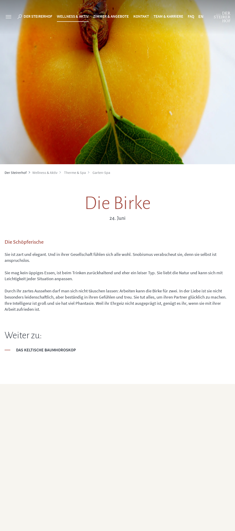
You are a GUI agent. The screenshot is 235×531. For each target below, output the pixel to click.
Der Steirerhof (38, 16)
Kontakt (141, 16)
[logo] (222, 17)
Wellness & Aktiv (73, 16)
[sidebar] (8, 17)
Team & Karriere (168, 16)
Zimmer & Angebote (111, 16)
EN (200, 16)
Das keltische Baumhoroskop (46, 350)
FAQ (191, 16)
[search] (20, 17)
